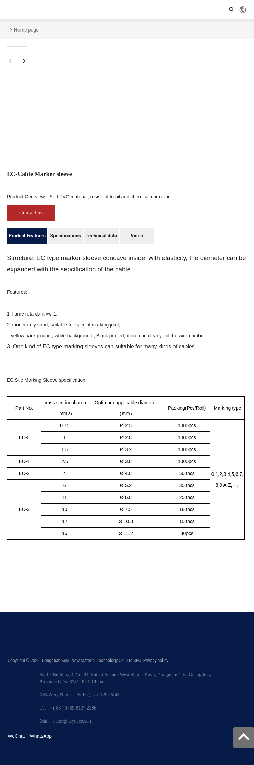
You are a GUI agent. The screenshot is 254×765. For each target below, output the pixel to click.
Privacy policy (155, 660)
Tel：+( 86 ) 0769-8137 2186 (68, 708)
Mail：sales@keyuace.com (66, 721)
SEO (137, 660)
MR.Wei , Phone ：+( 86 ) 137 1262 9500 (80, 694)
